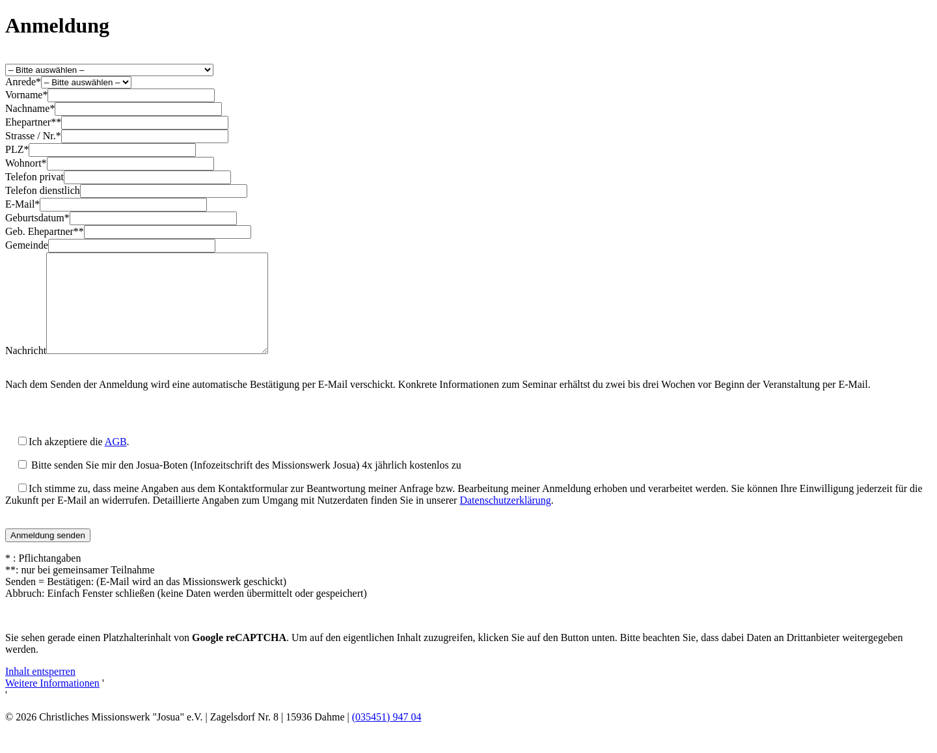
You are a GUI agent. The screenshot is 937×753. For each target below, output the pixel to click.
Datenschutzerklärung (504, 519)
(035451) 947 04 (387, 736)
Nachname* (30, 108)
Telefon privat (34, 176)
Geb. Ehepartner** (44, 231)
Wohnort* (26, 163)
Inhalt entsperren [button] (40, 690)
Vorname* (26, 94)
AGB (116, 461)
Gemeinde (26, 245)
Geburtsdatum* (37, 217)
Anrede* (23, 81)
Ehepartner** (33, 122)
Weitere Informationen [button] (52, 702)
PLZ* (17, 149)
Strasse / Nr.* (33, 135)
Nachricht (25, 370)
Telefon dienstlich (42, 190)
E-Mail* (22, 204)
